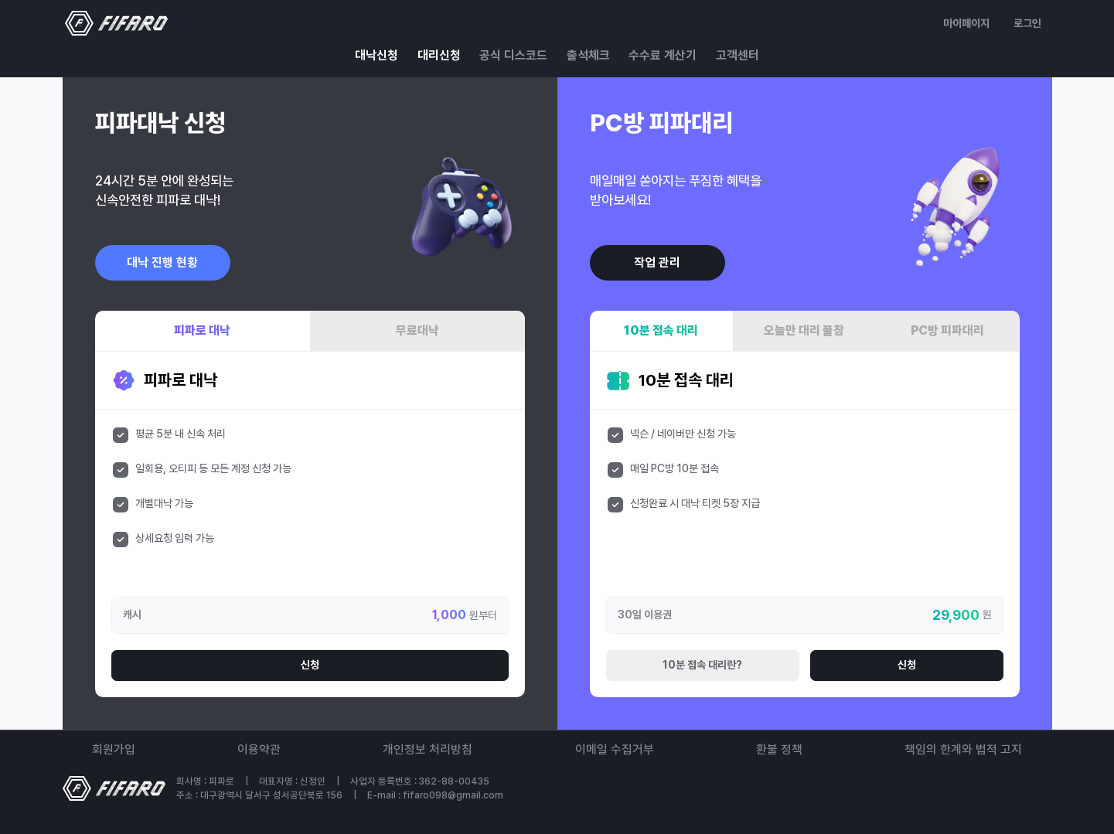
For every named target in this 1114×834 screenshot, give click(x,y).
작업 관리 (657, 262)
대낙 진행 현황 (162, 262)
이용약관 (259, 749)
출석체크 (588, 55)
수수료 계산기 (663, 55)
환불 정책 (779, 749)
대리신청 (439, 55)
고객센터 (737, 55)
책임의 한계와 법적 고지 (963, 749)
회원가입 (113, 749)
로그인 (1027, 23)
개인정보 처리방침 (427, 749)
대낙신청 (376, 55)
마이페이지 (966, 23)
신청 (310, 665)
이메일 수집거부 (614, 749)
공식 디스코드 (513, 55)
